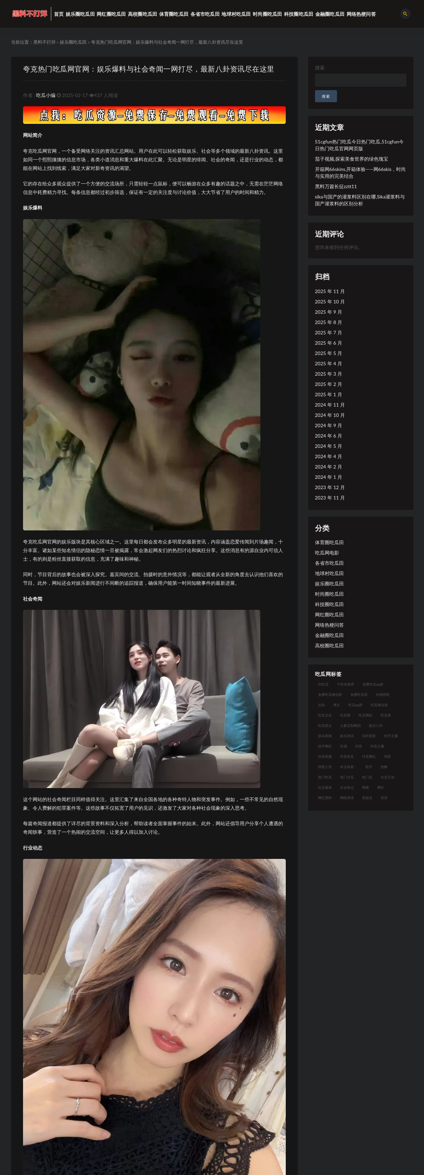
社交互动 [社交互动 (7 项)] (387, 777)
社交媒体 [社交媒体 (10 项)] (325, 787)
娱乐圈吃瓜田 (73, 42)
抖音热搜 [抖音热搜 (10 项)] (325, 756)
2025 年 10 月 (330, 301)
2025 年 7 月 (328, 332)
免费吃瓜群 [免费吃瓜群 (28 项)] (359, 694)
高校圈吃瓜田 (329, 645)
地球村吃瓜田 (329, 573)
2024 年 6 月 (328, 436)
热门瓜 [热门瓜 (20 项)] (367, 777)
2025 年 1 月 (328, 394)
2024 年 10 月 (330, 415)
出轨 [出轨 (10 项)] (321, 705)
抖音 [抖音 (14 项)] (358, 746)
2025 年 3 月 (328, 374)
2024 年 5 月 (328, 446)
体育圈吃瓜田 (329, 542)
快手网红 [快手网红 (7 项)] (325, 746)
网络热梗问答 (329, 625)
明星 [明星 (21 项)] (387, 756)
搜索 (320, 68)
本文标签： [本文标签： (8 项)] (348, 767)
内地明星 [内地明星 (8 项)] (383, 694)
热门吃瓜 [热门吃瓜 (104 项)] (325, 777)
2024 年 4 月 (328, 456)
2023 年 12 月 (330, 487)
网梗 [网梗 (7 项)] (365, 787)
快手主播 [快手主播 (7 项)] (391, 736)
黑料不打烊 (44, 42)
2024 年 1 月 (328, 477)
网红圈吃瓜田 (329, 614)
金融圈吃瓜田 (329, 635)
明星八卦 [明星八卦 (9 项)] (325, 767)
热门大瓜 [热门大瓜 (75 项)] (347, 777)
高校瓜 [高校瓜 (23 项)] (367, 798)
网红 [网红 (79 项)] (380, 787)
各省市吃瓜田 (329, 563)
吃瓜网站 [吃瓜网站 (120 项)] (365, 715)
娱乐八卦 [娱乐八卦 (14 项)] (376, 725)
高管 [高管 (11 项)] (384, 798)
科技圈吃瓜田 (329, 604)
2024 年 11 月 (330, 405)
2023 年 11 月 (330, 497)
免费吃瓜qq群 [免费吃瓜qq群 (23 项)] (372, 684)
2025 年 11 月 (330, 291)
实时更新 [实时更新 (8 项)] (369, 736)
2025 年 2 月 (328, 384)
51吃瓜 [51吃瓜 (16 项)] (323, 684)
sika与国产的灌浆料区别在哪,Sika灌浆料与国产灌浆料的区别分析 (360, 200)
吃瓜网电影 (327, 553)
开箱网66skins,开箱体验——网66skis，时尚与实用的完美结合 (360, 172)
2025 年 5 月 (328, 353)
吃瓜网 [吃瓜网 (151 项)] (345, 715)
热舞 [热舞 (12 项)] (384, 767)
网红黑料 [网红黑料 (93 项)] (325, 798)
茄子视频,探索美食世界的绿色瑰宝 (351, 159)
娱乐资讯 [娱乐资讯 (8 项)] (347, 736)
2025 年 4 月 (328, 363)
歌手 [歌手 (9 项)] (369, 767)
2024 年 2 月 (328, 467)
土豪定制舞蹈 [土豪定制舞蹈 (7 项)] (350, 725)
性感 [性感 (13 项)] (343, 746)
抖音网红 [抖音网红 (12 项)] (369, 756)
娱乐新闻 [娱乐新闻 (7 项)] (325, 736)
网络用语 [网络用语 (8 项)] (347, 798)
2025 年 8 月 (328, 322)
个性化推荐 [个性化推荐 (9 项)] (345, 684)
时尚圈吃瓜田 (329, 594)
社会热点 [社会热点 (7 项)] (347, 787)
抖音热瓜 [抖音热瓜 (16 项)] (347, 756)
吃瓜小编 (45, 95)
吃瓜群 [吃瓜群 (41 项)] (386, 715)
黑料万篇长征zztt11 (336, 186)
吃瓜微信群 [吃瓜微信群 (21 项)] (379, 705)
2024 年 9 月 (328, 425)
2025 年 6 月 (328, 343)
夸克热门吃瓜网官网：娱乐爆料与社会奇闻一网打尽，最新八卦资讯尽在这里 (148, 68)
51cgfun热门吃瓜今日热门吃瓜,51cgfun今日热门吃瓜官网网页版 (359, 145)
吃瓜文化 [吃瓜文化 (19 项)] (325, 715)
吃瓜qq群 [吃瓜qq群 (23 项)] (355, 705)
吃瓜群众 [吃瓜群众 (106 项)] (325, 725)
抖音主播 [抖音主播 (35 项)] (377, 746)
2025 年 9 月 (328, 312)
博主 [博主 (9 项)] (336, 705)
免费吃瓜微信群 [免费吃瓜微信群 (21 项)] (330, 694)
